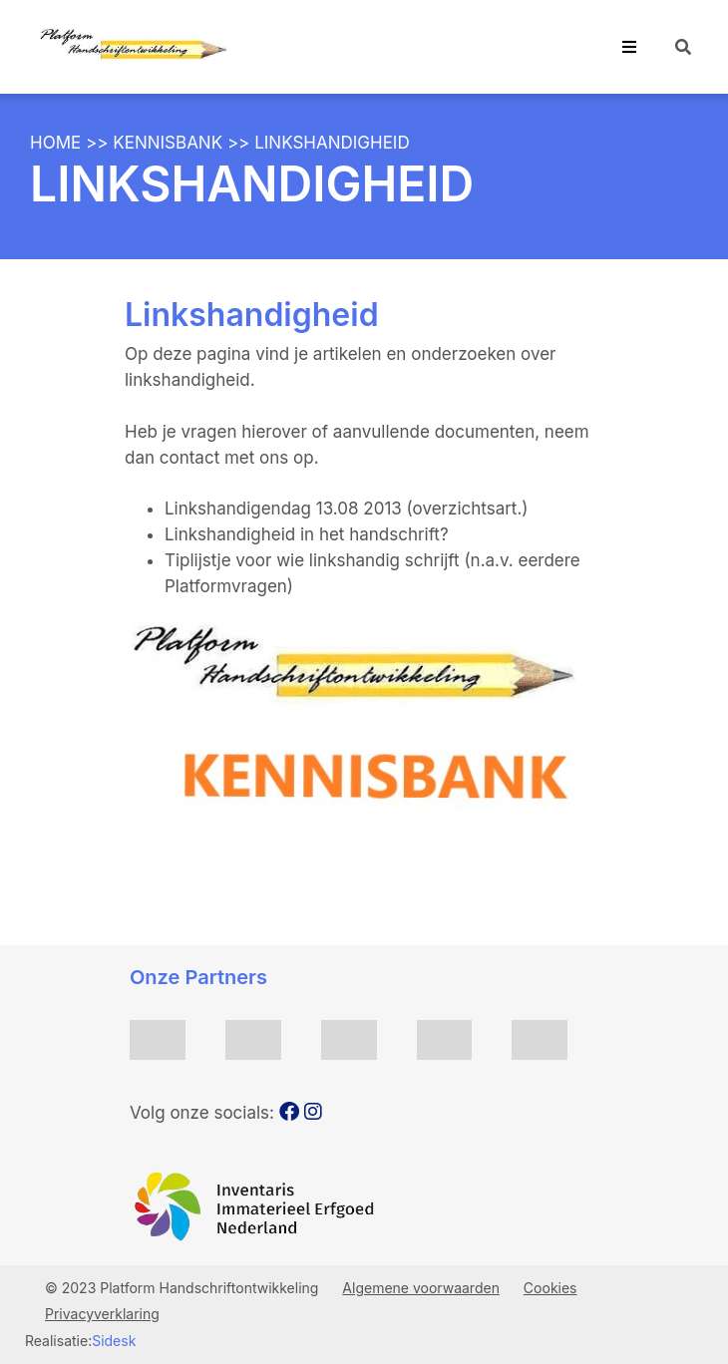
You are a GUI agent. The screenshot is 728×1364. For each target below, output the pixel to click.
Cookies (550, 1287)
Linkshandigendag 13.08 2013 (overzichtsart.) (347, 508)
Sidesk (114, 1340)
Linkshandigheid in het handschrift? (307, 534)
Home (55, 143)
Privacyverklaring (102, 1313)
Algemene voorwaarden (421, 1287)
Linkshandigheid (332, 143)
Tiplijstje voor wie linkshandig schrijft (314, 560)
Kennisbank (167, 143)
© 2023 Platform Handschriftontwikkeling (183, 1287)
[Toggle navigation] (629, 47)
